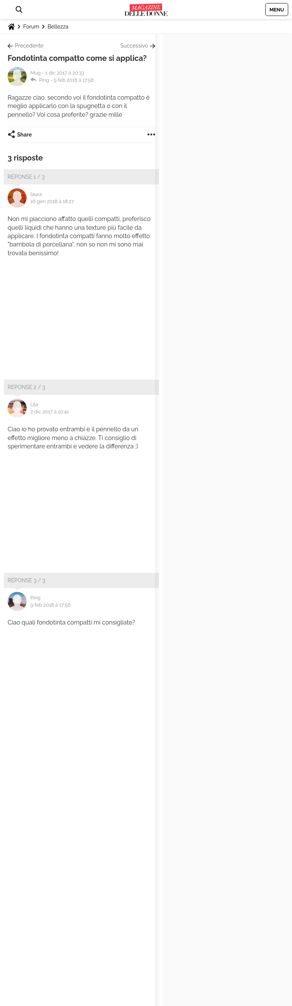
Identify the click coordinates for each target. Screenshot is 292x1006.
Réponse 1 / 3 (26, 177)
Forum (31, 27)
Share (24, 135)
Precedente (29, 46)
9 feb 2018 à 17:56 (74, 80)
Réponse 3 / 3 (26, 580)
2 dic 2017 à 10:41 (49, 412)
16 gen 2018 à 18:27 (52, 201)
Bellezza (58, 27)
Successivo (134, 46)
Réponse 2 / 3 (26, 387)
